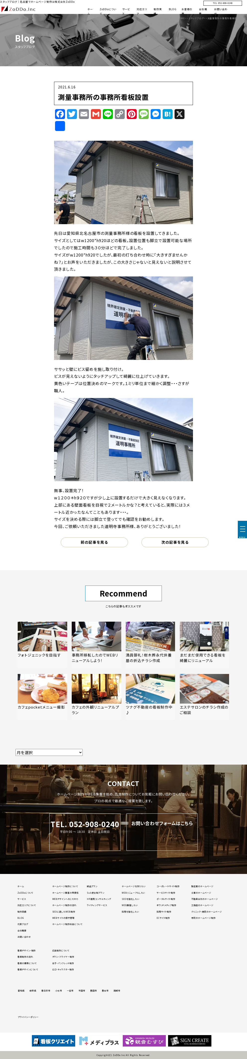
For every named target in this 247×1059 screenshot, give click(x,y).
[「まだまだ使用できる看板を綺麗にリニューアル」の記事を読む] (204, 645)
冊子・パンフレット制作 (63, 963)
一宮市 (70, 990)
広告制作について (60, 950)
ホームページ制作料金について (67, 924)
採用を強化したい (130, 911)
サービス (21, 898)
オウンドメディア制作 (167, 905)
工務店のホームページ (202, 905)
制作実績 (21, 911)
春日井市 (45, 990)
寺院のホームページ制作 (203, 917)
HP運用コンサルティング (99, 898)
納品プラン (92, 886)
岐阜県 (33, 990)
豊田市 (93, 990)
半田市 (81, 990)
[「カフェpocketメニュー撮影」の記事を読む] (42, 697)
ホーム (20, 886)
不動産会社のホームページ (204, 898)
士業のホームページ (201, 892)
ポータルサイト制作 (166, 898)
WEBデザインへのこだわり (65, 898)
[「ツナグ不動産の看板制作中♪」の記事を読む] (150, 697)
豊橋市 (105, 990)
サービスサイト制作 (166, 892)
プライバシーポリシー (28, 1016)
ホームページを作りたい (134, 886)
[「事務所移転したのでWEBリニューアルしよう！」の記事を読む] (96, 645)
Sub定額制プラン (95, 892)
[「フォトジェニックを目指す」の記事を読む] (42, 645)
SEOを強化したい (130, 898)
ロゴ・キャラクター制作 (63, 969)
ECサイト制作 (163, 917)
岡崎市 (117, 990)
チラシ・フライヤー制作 (63, 956)
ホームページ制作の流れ (64, 905)
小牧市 (58, 990)
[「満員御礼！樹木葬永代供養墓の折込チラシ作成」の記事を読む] (150, 645)
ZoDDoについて (25, 892)
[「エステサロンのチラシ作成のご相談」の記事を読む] (204, 697)
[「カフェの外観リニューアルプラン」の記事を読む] (96, 697)
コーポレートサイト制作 (168, 886)
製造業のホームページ (202, 886)
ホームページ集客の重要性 (65, 892)
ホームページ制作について (65, 886)
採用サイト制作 (164, 911)
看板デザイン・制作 (26, 950)
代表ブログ (22, 924)
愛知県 (21, 990)
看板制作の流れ (25, 956)
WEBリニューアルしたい (133, 892)
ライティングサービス (97, 905)
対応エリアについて (26, 905)
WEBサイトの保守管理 (63, 917)
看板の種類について (27, 963)
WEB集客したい (130, 905)
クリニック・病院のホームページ (206, 911)
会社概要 (21, 930)
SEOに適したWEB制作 (63, 911)
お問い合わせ (24, 936)
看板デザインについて (27, 969)
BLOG (173, 9)
